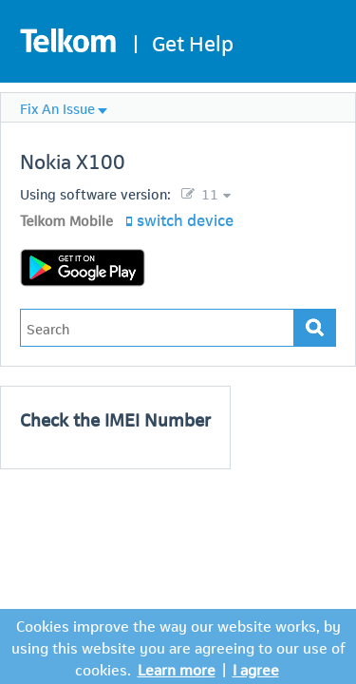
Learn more (176, 668)
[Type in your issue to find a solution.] (157, 328)
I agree (256, 668)
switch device (185, 218)
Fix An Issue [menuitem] (57, 107)
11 (207, 192)
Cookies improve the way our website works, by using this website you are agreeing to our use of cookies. (178, 646)
